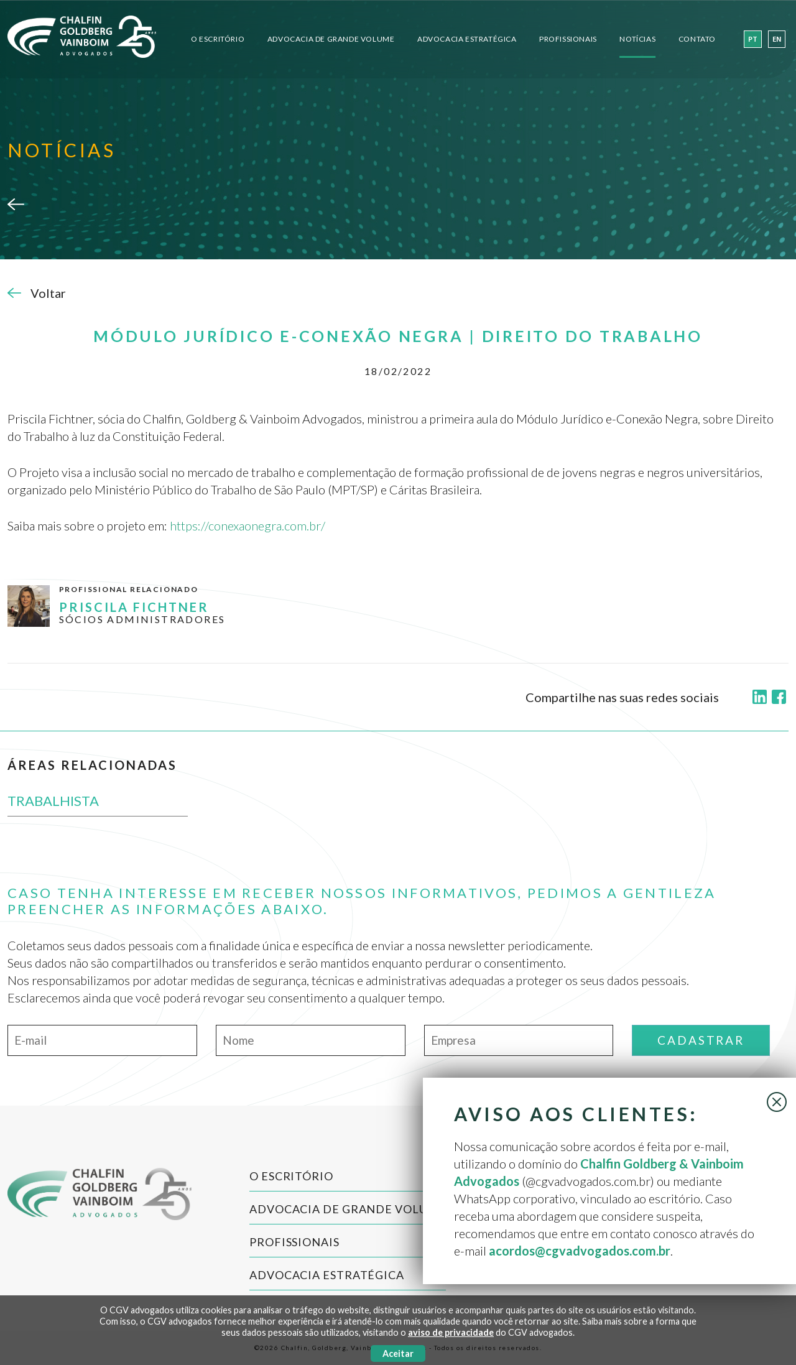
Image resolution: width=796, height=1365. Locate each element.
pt (752, 40)
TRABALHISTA (53, 800)
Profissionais (568, 39)
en (776, 40)
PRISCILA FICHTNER (134, 607)
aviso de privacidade (451, 1332)
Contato (697, 39)
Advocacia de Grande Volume (331, 39)
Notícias (637, 39)
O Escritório (217, 39)
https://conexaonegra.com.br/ (247, 525)
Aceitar (398, 1353)
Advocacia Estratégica (467, 39)
